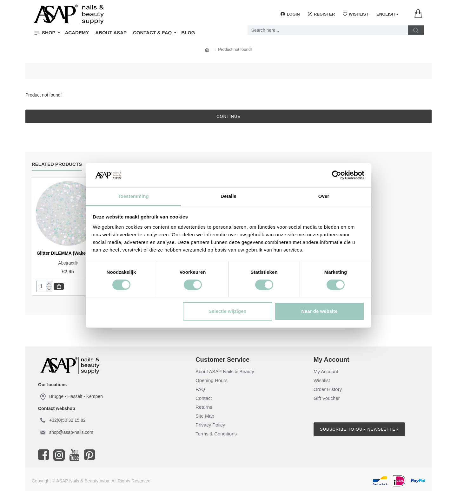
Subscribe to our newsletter (359, 429)
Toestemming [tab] (133, 196)
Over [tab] (323, 196)
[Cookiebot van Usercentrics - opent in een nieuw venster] (336, 175)
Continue (228, 116)
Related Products (57, 164)
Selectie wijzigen (227, 311)
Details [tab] (228, 196)
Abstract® (68, 263)
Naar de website (319, 311)
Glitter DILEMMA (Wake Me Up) (69, 253)
